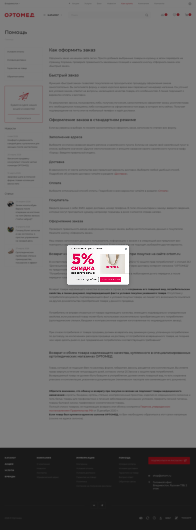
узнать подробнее (86, 279)
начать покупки (111, 279)
